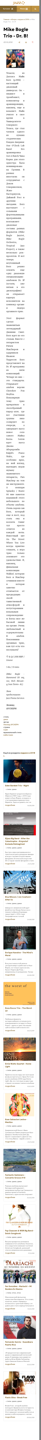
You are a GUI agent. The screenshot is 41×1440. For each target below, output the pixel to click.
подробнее (10, 805)
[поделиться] (19, 42)
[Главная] (20, 3)
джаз (5, 719)
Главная (6, 19)
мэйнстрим (8, 735)
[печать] (26, 42)
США (5, 730)
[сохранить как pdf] (33, 42)
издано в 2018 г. (24, 19)
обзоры (14, 19)
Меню (24, 9)
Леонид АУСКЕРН (11, 724)
